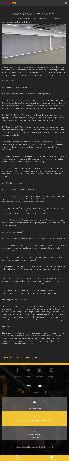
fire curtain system (22, 357)
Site (60, 18)
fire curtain (8, 357)
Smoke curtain (38, 357)
